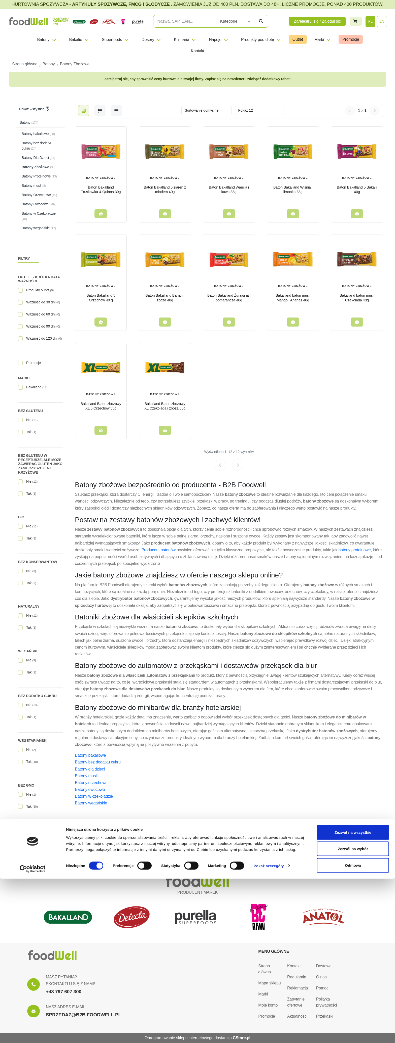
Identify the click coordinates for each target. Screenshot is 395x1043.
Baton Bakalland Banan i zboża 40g (164, 297)
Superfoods (115, 39)
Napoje (218, 39)
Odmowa (353, 1029)
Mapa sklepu (269, 983)
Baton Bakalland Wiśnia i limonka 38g (293, 189)
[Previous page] (220, 465)
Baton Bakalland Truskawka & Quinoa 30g (101, 189)
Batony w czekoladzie (94, 796)
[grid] (83, 110)
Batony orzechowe (91, 783)
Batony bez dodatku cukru (98, 762)
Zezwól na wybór (353, 1013)
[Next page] (237, 465)
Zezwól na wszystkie (353, 996)
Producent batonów (159, 550)
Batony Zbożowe (101, 177)
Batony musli (86, 776)
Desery (151, 39)
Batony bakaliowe (90, 755)
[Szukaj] (261, 21)
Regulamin (296, 977)
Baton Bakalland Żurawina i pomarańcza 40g (228, 297)
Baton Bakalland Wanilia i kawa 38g (229, 189)
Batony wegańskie (91, 803)
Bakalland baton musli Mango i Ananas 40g (293, 297)
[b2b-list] (116, 110)
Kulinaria (185, 39)
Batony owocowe (90, 789)
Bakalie (79, 39)
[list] (100, 110)
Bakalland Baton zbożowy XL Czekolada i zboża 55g (164, 406)
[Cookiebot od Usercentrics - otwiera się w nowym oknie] (33, 1033)
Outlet (297, 39)
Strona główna (264, 969)
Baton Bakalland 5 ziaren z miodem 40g (165, 189)
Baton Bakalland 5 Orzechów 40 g (100, 297)
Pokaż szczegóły (269, 1030)
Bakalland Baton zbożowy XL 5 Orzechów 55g (101, 406)
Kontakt (197, 51)
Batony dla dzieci (90, 769)
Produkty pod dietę (261, 39)
